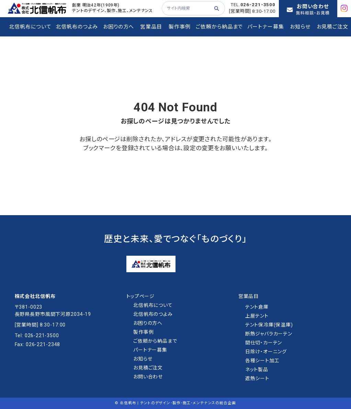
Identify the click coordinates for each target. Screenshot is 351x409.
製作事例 (143, 332)
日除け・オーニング (266, 351)
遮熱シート (257, 378)
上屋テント (257, 316)
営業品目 (248, 296)
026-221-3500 (257, 4)
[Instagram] (346, 8)
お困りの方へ (147, 323)
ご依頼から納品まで (155, 341)
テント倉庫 (257, 307)
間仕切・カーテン (263, 342)
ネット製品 (256, 369)
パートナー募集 (150, 350)
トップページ (140, 296)
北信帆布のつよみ (153, 314)
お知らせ (142, 359)
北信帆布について (153, 305)
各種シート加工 (262, 360)
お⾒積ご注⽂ (148, 368)
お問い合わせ (148, 376)
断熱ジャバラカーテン (269, 333)
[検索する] (216, 8)
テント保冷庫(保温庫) (269, 325)
